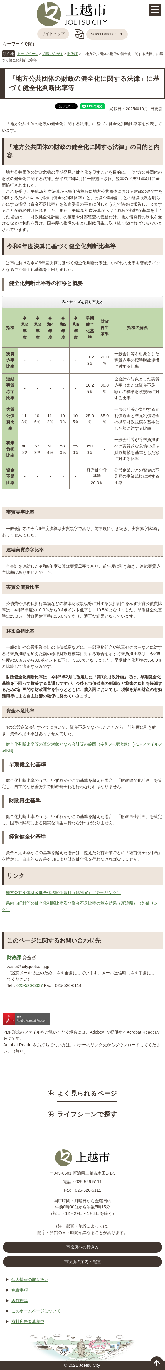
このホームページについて (36, 1311)
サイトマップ (53, 34)
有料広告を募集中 (27, 1321)
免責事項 (19, 1290)
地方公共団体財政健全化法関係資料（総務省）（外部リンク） (63, 892)
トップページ (27, 54)
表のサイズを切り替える (83, 302)
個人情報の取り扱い (29, 1279)
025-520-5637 (29, 985)
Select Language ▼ (107, 34)
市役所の (82, 1262)
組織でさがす (52, 54)
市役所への (82, 1247)
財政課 (72, 54)
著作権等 (19, 1300)
